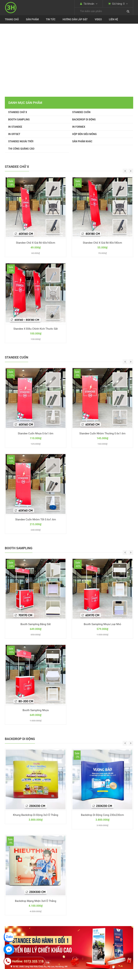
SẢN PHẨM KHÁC (82, 141)
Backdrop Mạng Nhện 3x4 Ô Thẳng (35, 901)
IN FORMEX (78, 126)
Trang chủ (12, 19)
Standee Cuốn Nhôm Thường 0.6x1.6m (102, 433)
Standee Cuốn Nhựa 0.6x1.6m (35, 433)
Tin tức (50, 19)
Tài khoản (88, 3)
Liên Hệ (113, 19)
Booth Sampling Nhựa (35, 710)
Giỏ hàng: (118, 3)
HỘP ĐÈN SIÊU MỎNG (84, 134)
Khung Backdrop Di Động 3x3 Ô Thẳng (35, 815)
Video (98, 19)
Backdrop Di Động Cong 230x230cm (102, 815)
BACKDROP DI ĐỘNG (84, 119)
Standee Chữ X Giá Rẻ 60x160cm (35, 242)
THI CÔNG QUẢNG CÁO (21, 148)
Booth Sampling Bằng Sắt (36, 624)
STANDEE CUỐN (81, 112)
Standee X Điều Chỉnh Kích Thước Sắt (35, 328)
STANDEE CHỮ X (17, 112)
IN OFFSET (14, 134)
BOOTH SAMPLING (19, 119)
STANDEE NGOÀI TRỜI (20, 141)
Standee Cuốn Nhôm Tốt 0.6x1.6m (35, 519)
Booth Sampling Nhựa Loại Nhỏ (102, 624)
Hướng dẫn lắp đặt (75, 19)
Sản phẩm (32, 19)
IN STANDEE (15, 126)
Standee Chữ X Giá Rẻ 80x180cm (102, 242)
